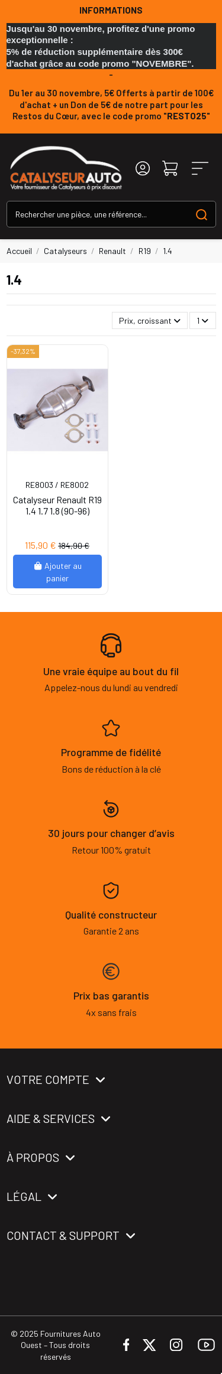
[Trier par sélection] (150, 320)
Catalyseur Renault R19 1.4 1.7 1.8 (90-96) (57, 505)
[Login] (142, 169)
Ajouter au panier (57, 572)
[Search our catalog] (201, 214)
